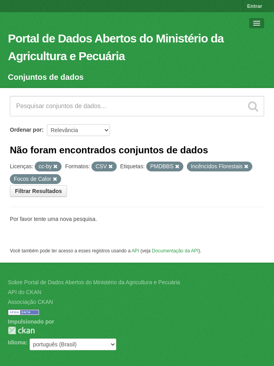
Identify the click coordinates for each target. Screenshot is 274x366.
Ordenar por (26, 130)
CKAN (21, 330)
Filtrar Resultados (38, 191)
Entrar (254, 6)
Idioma (17, 342)
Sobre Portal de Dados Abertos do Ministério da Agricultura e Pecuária (94, 282)
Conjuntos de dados (46, 77)
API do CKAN (24, 292)
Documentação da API (175, 251)
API (135, 251)
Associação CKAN (30, 302)
